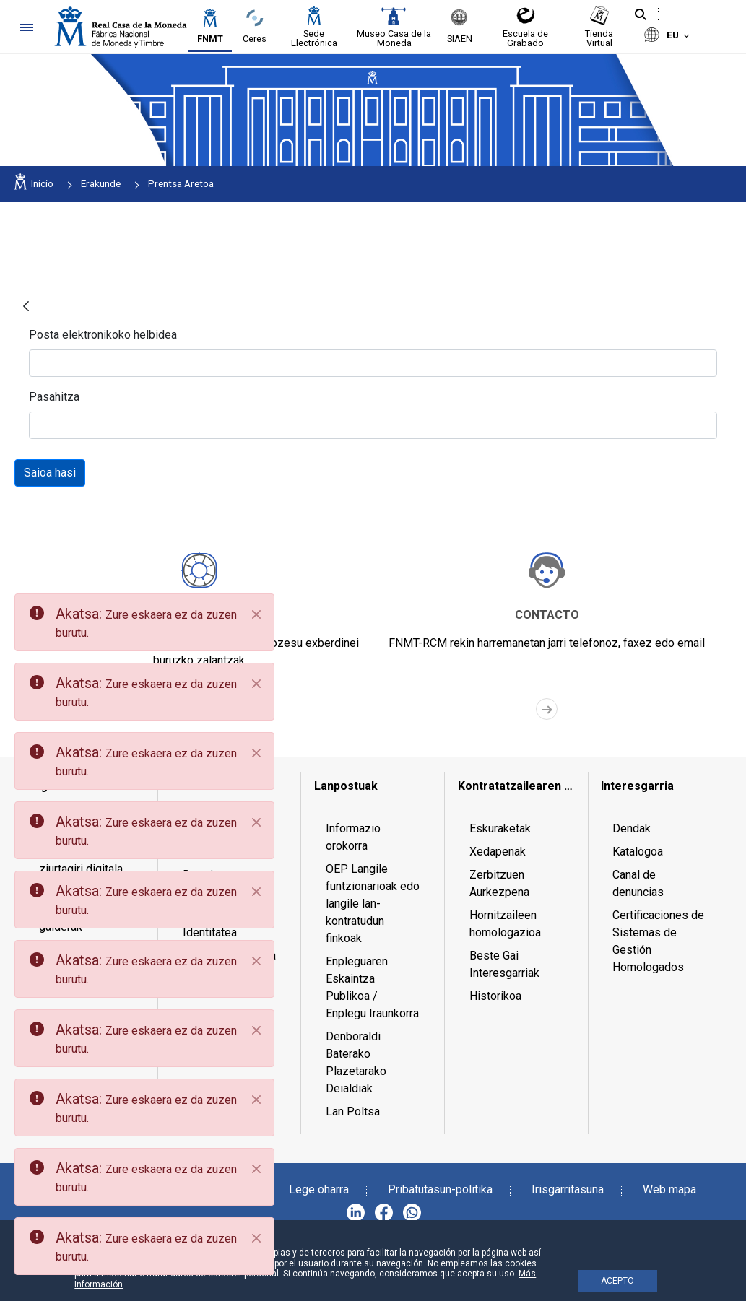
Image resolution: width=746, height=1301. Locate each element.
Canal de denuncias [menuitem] (638, 883)
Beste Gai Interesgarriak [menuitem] (504, 964)
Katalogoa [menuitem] (637, 851)
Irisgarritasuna (568, 1189)
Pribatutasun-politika (440, 1189)
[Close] (256, 614)
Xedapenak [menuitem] (497, 851)
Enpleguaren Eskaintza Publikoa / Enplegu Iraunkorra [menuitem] (372, 987)
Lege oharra (319, 1189)
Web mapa (669, 1189)
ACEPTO (617, 1281)
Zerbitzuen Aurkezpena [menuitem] (499, 883)
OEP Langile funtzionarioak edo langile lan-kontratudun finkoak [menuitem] (373, 903)
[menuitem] (373, 786)
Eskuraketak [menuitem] (500, 828)
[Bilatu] (640, 15)
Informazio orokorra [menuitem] (353, 837)
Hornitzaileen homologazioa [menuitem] (505, 923)
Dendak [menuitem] (631, 828)
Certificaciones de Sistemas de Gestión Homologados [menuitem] (658, 941)
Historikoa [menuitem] (495, 996)
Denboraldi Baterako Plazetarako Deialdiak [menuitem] (356, 1062)
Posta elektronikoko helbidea (103, 334)
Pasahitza (54, 397)
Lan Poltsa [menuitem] (353, 1111)
